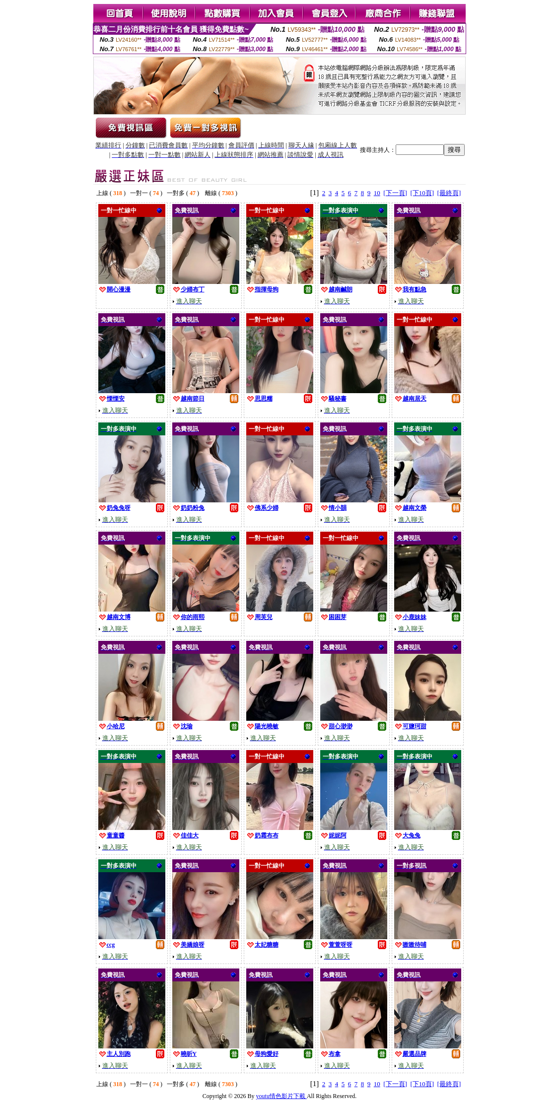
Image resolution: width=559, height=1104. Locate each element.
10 (377, 193)
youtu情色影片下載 (281, 1096)
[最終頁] (449, 193)
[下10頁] (422, 193)
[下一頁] (395, 193)
